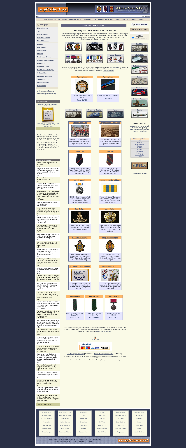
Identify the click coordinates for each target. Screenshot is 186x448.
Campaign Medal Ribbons (110, 180)
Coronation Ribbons (65, 432)
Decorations (65, 418)
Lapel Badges (110, 209)
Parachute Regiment (136, 129)
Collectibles (139, 147)
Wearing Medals (46, 428)
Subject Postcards (80, 123)
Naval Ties (80, 151)
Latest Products (108, 71)
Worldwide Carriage (139, 173)
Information (41, 86)
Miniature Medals (75, 19)
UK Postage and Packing (45, 91)
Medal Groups (46, 432)
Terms (139, 428)
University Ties (102, 425)
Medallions (83, 422)
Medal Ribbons (90, 19)
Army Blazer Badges (110, 238)
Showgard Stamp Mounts (80, 266)
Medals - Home (42, 34)
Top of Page (95, 338)
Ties (45, 19)
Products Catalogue (44, 76)
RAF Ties (110, 151)
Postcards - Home (44, 57)
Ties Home (102, 412)
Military (139, 149)
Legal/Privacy (139, 425)
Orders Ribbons (65, 422)
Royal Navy (144, 126)
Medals (64, 19)
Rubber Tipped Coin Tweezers (108, 95)
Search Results (43, 82)
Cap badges (120, 418)
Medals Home (46, 412)
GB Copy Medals (46, 418)
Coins (140, 19)
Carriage (139, 418)
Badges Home (120, 412)
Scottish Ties (102, 432)
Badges (101, 19)
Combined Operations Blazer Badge (82, 96)
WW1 (141, 131)
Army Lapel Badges (120, 415)
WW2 (145, 131)
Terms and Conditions (103, 331)
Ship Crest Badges (120, 428)
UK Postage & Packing (75, 354)
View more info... (48, 126)
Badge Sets (120, 425)
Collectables (120, 19)
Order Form (139, 415)
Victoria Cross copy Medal (113, 314)
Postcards (109, 19)
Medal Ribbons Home (65, 412)
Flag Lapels (120, 432)
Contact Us (115, 67)
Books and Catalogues (45, 70)
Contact (139, 422)
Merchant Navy (137, 127)
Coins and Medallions (45, 60)
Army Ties (102, 415)
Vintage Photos (139, 155)
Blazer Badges (54, 19)
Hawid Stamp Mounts (110, 266)
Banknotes (41, 63)
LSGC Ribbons (64, 428)
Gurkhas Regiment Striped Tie (94, 314)
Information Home (139, 412)
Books (140, 156)
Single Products (43, 79)
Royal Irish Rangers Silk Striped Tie (74, 314)
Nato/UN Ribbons (65, 425)
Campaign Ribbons (65, 415)
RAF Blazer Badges (80, 238)
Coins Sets (83, 418)
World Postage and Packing (46, 93)
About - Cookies (139, 432)
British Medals (79, 180)
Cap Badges (41, 47)
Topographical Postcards (110, 123)
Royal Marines (134, 126)
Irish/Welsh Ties (102, 428)
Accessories (131, 19)
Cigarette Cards (43, 66)
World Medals (46, 425)
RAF (144, 127)
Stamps (40, 54)
